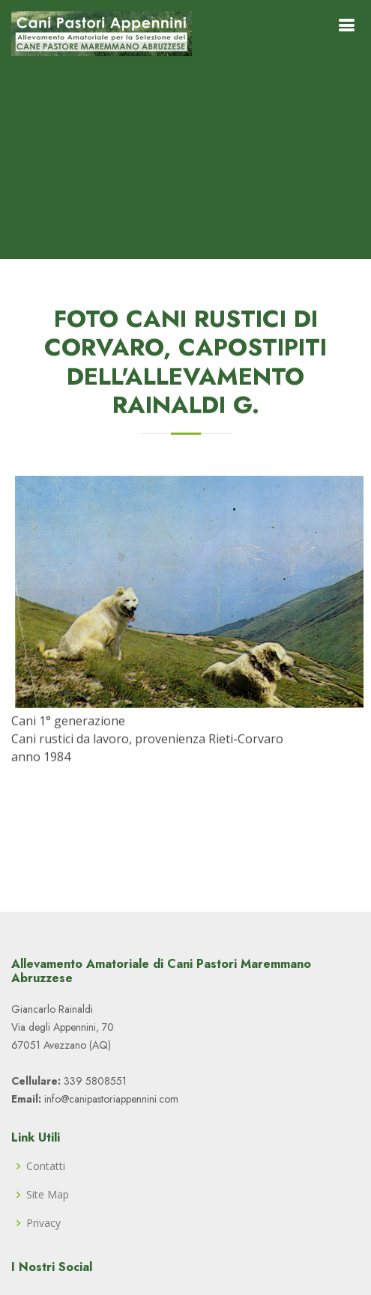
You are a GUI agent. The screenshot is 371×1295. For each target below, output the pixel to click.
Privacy (43, 1223)
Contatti (45, 1166)
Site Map (47, 1194)
